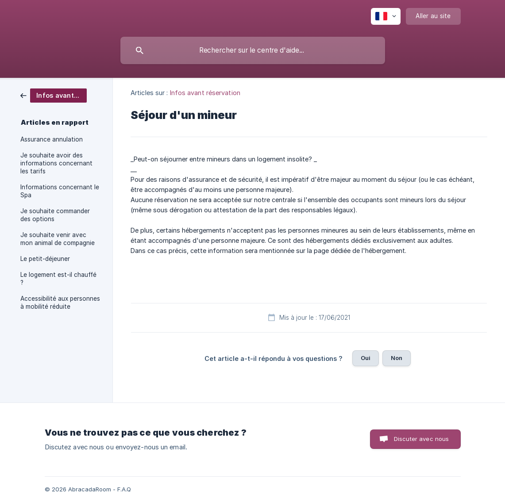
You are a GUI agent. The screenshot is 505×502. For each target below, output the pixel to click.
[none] (386, 16)
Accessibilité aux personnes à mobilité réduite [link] (60, 302)
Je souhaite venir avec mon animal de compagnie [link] (57, 238)
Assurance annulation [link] (51, 139)
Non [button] (396, 357)
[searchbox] (252, 50)
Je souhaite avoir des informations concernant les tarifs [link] (56, 163)
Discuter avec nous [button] (421, 438)
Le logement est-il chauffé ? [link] (58, 278)
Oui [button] (365, 357)
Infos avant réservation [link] (205, 92)
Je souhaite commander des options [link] (55, 214)
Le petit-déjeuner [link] (45, 258)
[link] (53, 95)
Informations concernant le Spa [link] (59, 191)
